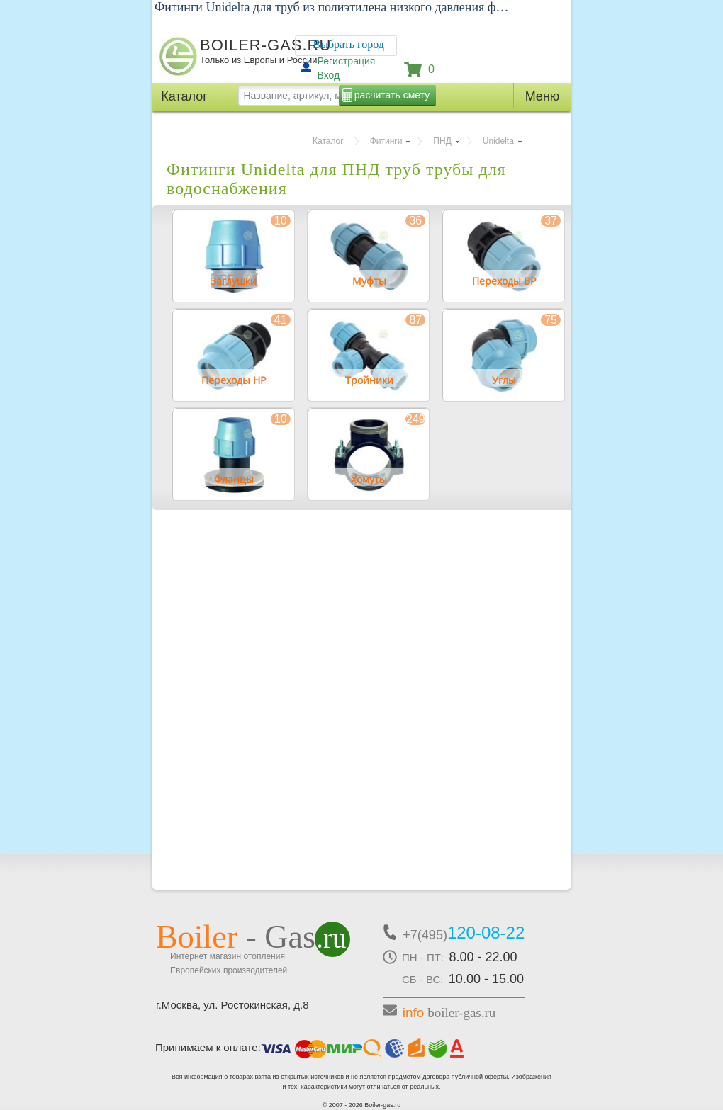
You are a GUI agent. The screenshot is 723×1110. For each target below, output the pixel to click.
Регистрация (347, 61)
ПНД (442, 141)
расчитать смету (392, 95)
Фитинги (386, 141)
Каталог (328, 141)
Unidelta (498, 141)
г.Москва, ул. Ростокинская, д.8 (232, 1005)
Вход (329, 75)
